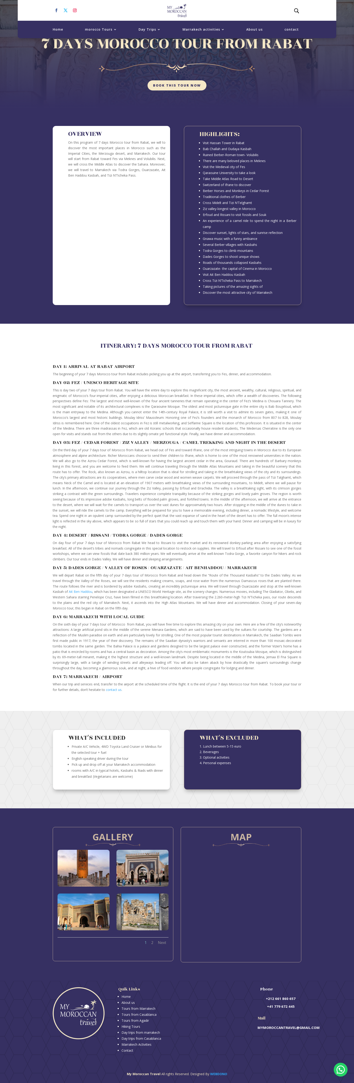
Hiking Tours (131, 1026)
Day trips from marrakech (141, 1032)
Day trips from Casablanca (141, 1038)
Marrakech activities (201, 29)
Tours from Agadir (135, 1020)
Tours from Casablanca (139, 1014)
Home (58, 29)
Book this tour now (177, 85)
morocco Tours (98, 29)
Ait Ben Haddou (80, 591)
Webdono (218, 1074)
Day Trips (147, 29)
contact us (114, 689)
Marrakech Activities (136, 1044)
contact (291, 29)
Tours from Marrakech (138, 1008)
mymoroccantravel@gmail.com (289, 1027)
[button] (341, 1070)
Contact (127, 1050)
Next (162, 942)
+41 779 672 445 (281, 1006)
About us (254, 29)
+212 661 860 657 (281, 998)
